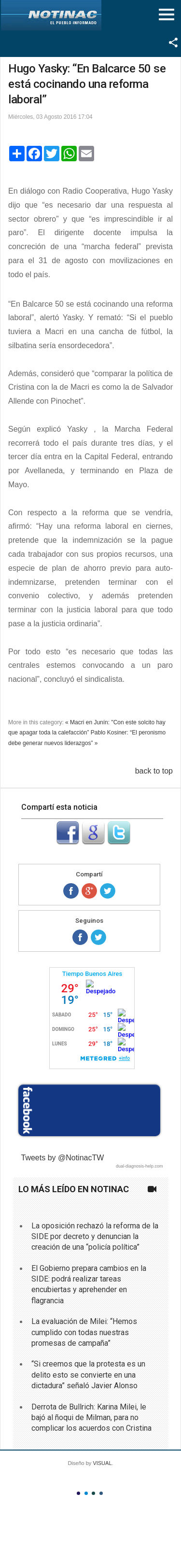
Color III (93, 1493)
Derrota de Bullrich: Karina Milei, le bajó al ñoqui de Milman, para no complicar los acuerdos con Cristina (91, 1417)
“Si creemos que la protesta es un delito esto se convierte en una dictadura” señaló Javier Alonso (88, 1374)
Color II (86, 1493)
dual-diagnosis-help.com (139, 1166)
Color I (78, 1493)
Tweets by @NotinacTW (62, 1158)
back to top (154, 771)
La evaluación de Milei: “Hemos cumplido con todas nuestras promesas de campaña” (84, 1332)
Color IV (101, 1493)
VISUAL (102, 1463)
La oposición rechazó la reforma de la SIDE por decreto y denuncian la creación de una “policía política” (94, 1236)
